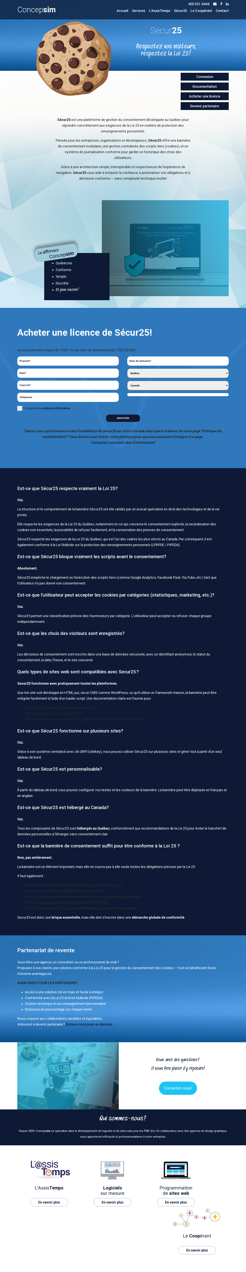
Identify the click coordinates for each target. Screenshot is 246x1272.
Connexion (204, 77)
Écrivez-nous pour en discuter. (89, 1024)
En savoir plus (49, 1202)
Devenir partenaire (204, 106)
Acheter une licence (204, 96)
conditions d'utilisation (55, 408)
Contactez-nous (103, 443)
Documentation (205, 86)
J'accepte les (45, 408)
